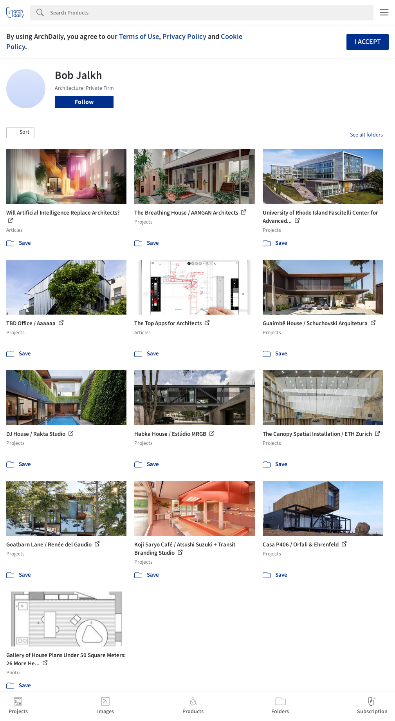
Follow (84, 102)
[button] (20, 132)
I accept (367, 42)
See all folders (366, 135)
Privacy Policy (184, 36)
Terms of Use (139, 36)
